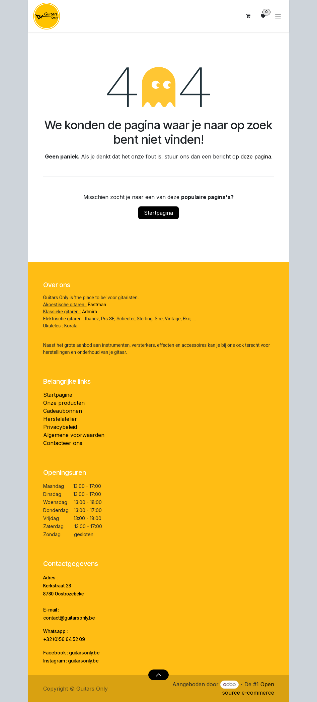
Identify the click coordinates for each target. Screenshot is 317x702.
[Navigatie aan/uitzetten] (278, 16)
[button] (158, 674)
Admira (89, 311)
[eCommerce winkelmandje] (248, 16)
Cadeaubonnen (62, 410)
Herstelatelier (60, 419)
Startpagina (158, 212)
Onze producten (64, 402)
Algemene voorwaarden (73, 435)
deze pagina (256, 156)
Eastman (97, 304)
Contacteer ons (62, 443)
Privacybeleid (60, 427)
